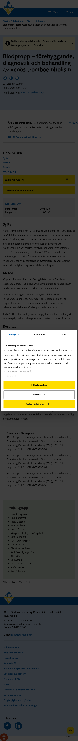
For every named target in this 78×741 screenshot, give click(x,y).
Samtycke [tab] (14, 334)
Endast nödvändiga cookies (39, 404)
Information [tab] (39, 334)
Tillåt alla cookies (39, 384)
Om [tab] (64, 334)
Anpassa (39, 394)
